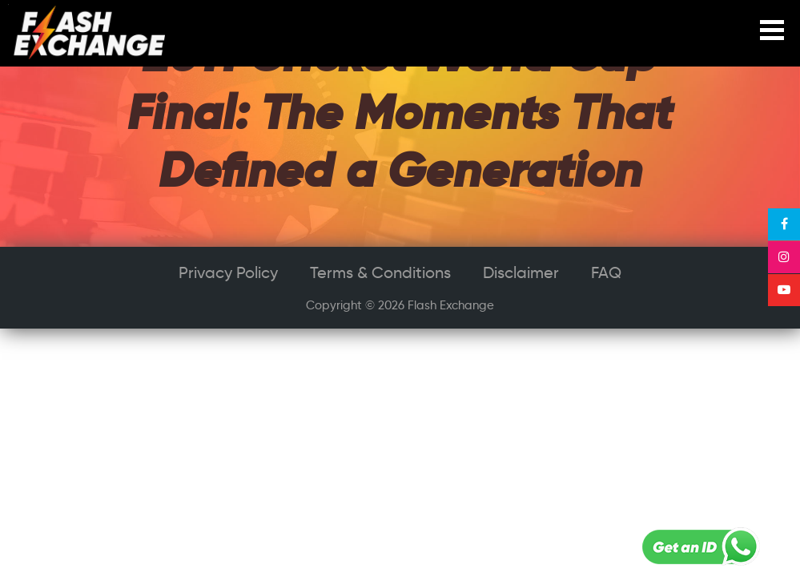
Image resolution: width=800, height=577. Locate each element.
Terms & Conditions (380, 272)
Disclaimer (521, 272)
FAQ (606, 272)
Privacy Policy (228, 272)
